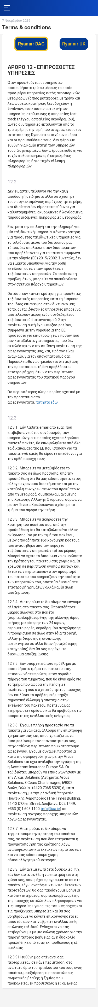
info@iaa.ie (50, 809)
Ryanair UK (73, 43)
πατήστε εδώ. (47, 402)
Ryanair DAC (31, 43)
